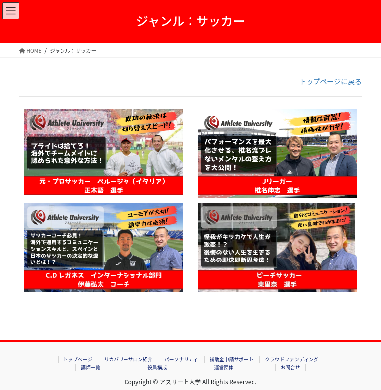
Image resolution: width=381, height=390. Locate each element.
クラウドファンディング (291, 359)
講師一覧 (90, 367)
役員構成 (157, 367)
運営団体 (223, 367)
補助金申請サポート (232, 359)
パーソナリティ (181, 359)
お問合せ (290, 367)
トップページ (77, 359)
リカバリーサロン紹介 (128, 359)
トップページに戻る (330, 81)
